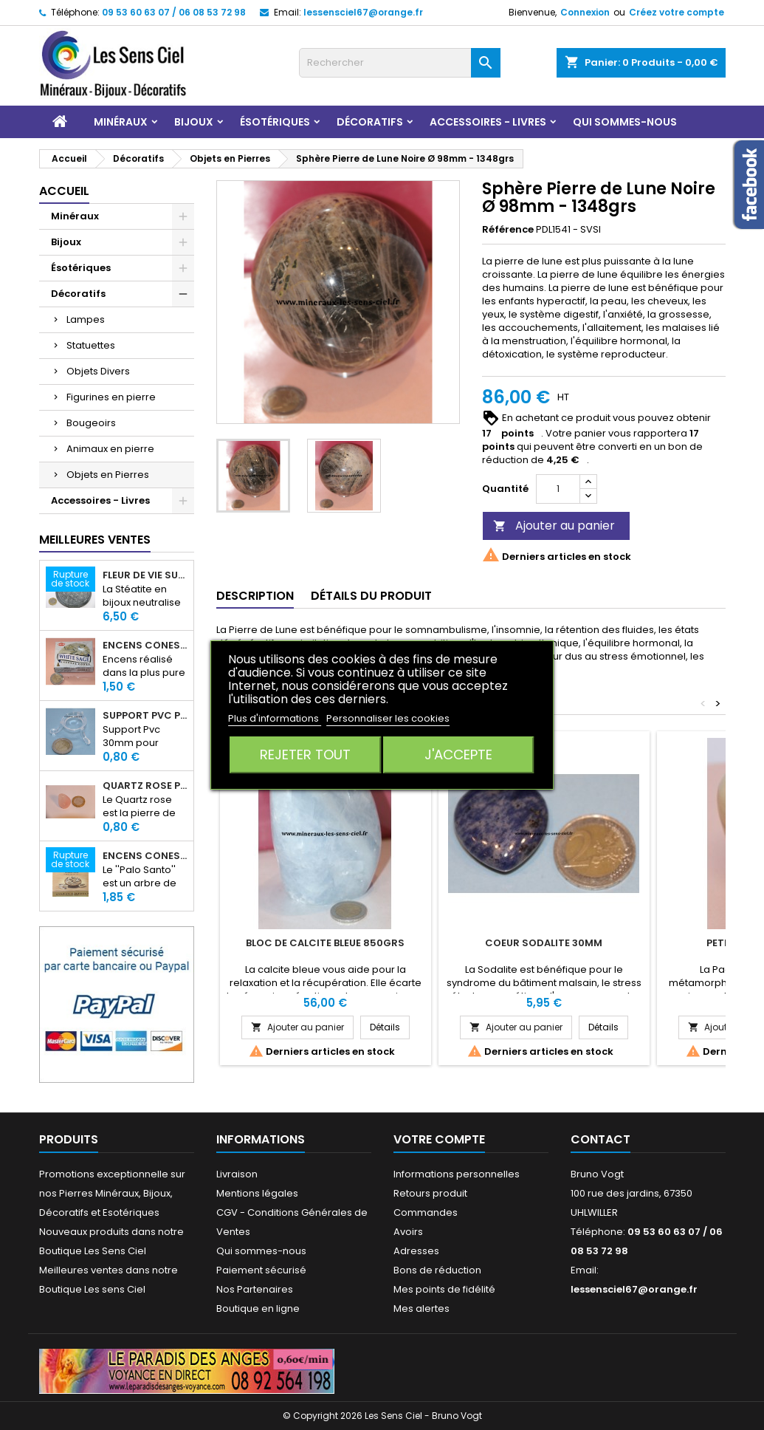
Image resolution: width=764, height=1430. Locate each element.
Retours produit (430, 1193)
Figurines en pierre (111, 397)
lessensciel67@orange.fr (363, 12)
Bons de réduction (437, 1270)
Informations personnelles (456, 1174)
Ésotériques (275, 121)
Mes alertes (421, 1308)
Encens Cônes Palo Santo (145, 856)
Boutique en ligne (258, 1308)
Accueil (64, 190)
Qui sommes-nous (625, 121)
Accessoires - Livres (488, 121)
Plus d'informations (274, 718)
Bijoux (193, 121)
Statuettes (90, 345)
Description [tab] (255, 595)
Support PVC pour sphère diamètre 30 (145, 715)
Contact (600, 1139)
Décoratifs (370, 121)
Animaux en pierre (110, 449)
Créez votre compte (676, 12)
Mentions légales (257, 1193)
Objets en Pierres (107, 475)
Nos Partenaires (254, 1289)
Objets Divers (98, 371)
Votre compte (439, 1139)
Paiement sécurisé (261, 1270)
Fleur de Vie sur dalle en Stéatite (145, 575)
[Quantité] (558, 489)
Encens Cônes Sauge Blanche (145, 645)
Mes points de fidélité (444, 1289)
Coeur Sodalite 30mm (543, 943)
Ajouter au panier (554, 525)
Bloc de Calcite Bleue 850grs (325, 943)
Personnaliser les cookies (388, 718)
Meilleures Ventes (95, 539)
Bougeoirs (91, 423)
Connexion (585, 12)
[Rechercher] (399, 63)
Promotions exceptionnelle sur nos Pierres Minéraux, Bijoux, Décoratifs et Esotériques (112, 1193)
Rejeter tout (305, 754)
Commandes (425, 1212)
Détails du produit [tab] (371, 595)
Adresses (416, 1251)
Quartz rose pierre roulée (145, 785)
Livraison (237, 1174)
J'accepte (458, 754)
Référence (508, 229)
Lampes (85, 319)
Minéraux (121, 121)
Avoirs (408, 1232)
